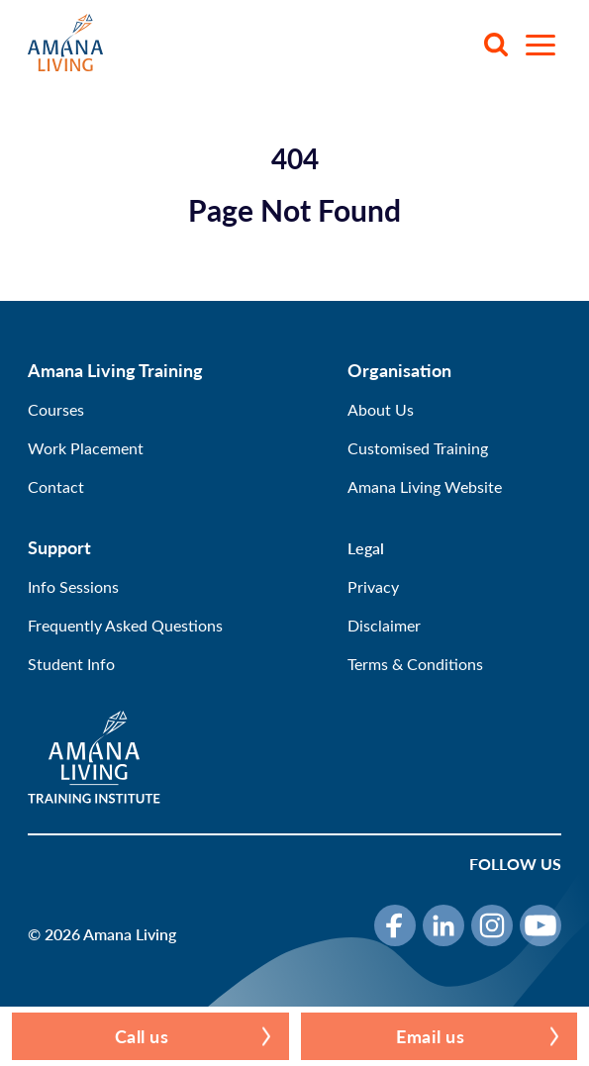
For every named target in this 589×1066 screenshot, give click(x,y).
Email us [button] (430, 1035)
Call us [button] (142, 1035)
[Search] (496, 44)
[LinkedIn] (443, 925)
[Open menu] (540, 45)
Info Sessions (73, 586)
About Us (380, 409)
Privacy (373, 586)
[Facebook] (395, 925)
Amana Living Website (424, 486)
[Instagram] (492, 925)
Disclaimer (384, 625)
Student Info (71, 663)
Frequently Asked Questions (125, 625)
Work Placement (86, 447)
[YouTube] (540, 925)
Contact (56, 486)
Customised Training (417, 447)
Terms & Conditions (415, 663)
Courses (56, 409)
